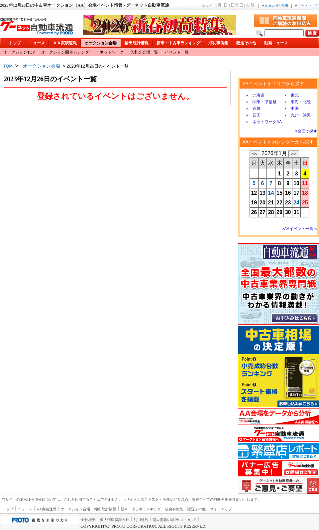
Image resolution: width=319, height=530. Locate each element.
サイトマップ (306, 5)
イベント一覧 (177, 52)
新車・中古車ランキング (178, 43)
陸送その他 (246, 43)
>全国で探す (306, 131)
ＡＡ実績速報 (65, 43)
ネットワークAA (265, 122)
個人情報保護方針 (114, 520)
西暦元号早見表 (275, 5)
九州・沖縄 (298, 115)
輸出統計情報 (137, 43)
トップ (15, 43)
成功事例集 (218, 43)
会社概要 (88, 520)
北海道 (256, 95)
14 (271, 193)
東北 (292, 95)
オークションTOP (19, 52)
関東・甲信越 (262, 102)
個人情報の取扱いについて (174, 520)
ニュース (37, 43)
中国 (292, 108)
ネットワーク (112, 52)
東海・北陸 (298, 102)
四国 (254, 115)
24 (296, 202)
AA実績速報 (46, 509)
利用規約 (141, 520)
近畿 (254, 108)
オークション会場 (101, 43)
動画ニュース (276, 43)
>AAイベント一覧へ (299, 228)
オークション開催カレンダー (67, 52)
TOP (7, 66)
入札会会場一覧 (144, 52)
